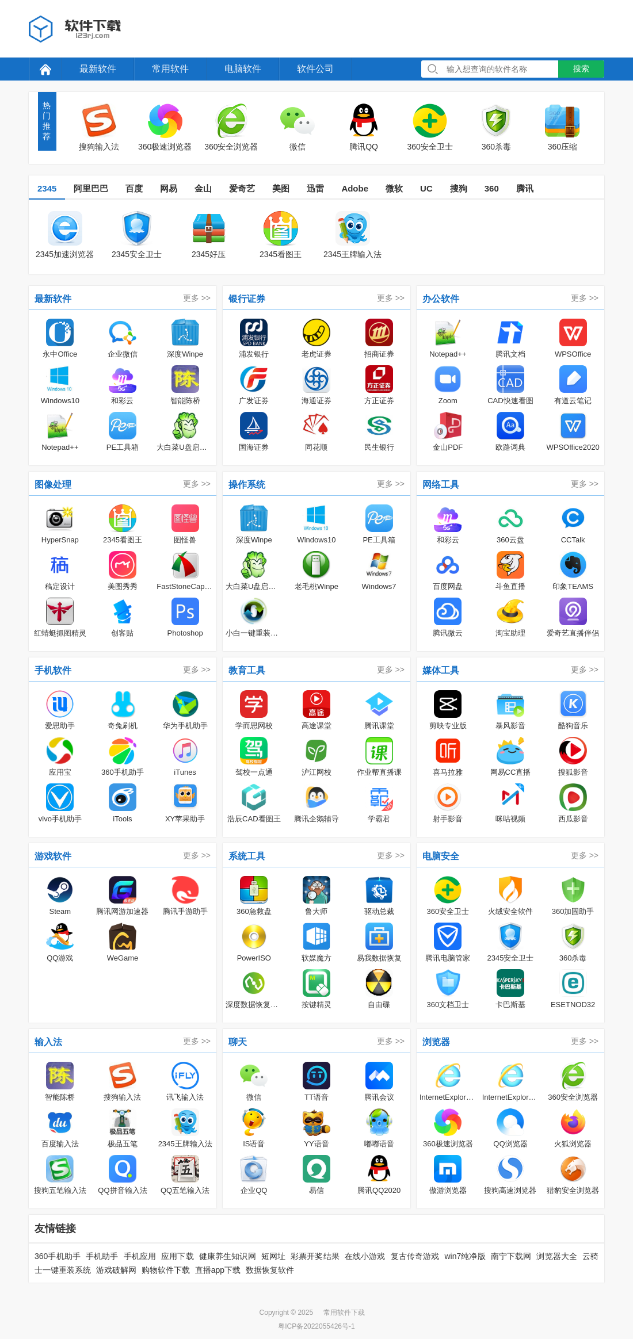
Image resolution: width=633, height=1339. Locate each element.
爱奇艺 (242, 188)
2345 (46, 188)
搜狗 (458, 188)
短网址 (273, 1256)
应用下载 (177, 1256)
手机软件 (53, 670)
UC (426, 188)
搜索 (581, 68)
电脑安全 (440, 856)
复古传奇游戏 (415, 1256)
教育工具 (246, 670)
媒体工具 (440, 670)
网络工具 (440, 484)
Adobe (354, 188)
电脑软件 (242, 69)
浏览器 (436, 1042)
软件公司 (315, 69)
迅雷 (315, 188)
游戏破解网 (116, 1270)
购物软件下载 (166, 1270)
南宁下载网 (511, 1256)
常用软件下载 (344, 1313)
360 (492, 188)
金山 (203, 188)
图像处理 (53, 484)
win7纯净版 (464, 1256)
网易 (168, 188)
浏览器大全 (556, 1256)
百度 (134, 188)
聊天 (237, 1042)
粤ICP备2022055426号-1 (316, 1326)
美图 (280, 188)
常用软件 (170, 69)
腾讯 (524, 188)
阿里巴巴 (91, 188)
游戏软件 (53, 856)
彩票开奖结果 (315, 1256)
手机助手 (102, 1256)
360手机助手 (58, 1256)
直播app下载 (218, 1270)
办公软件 (440, 299)
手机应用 (140, 1256)
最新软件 (97, 69)
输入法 (48, 1042)
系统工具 (246, 856)
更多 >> (197, 298)
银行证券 (246, 299)
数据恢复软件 (270, 1270)
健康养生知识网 (227, 1256)
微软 (394, 188)
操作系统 (246, 484)
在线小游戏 (365, 1256)
